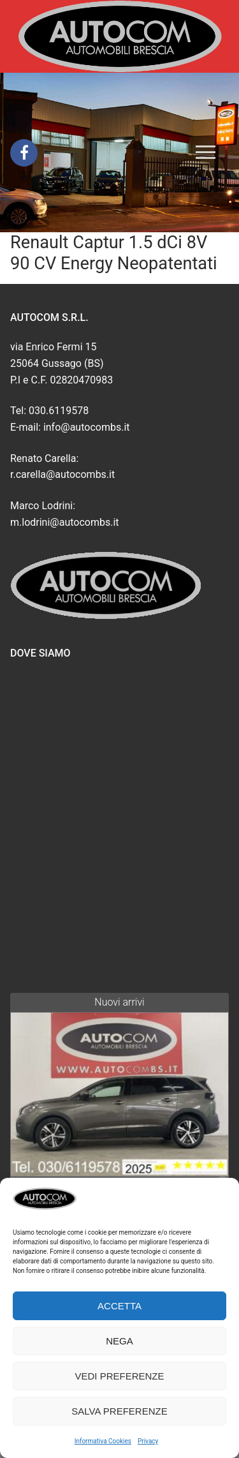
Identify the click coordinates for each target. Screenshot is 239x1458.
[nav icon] (205, 152)
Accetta (119, 1305)
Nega (119, 1340)
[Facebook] (24, 153)
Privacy (148, 1441)
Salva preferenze (119, 1411)
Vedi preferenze (119, 1376)
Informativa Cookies (103, 1441)
